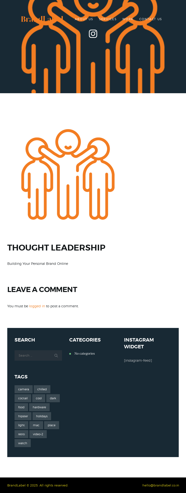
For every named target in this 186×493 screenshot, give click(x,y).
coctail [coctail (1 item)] (23, 398)
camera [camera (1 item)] (23, 389)
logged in (37, 306)
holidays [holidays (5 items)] (41, 416)
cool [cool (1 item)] (39, 398)
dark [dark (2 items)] (53, 398)
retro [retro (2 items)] (21, 434)
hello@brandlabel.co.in (160, 485)
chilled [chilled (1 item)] (42, 389)
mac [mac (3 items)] (36, 425)
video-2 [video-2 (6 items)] (38, 434)
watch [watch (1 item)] (22, 443)
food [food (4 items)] (21, 407)
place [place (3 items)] (51, 425)
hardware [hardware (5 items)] (39, 407)
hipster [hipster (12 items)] (23, 416)
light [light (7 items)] (21, 425)
